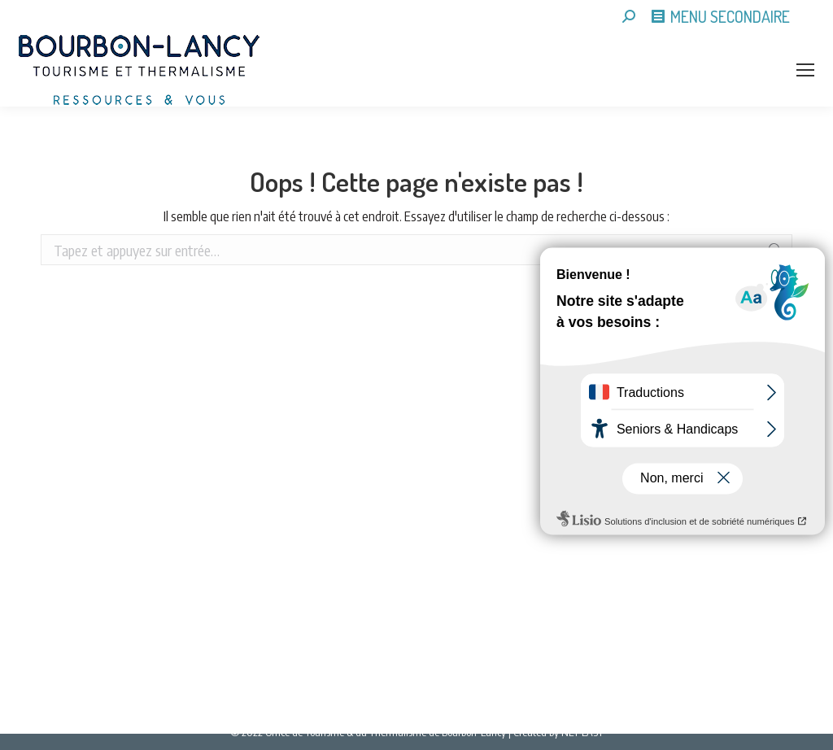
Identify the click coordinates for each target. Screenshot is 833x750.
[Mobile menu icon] (805, 70)
